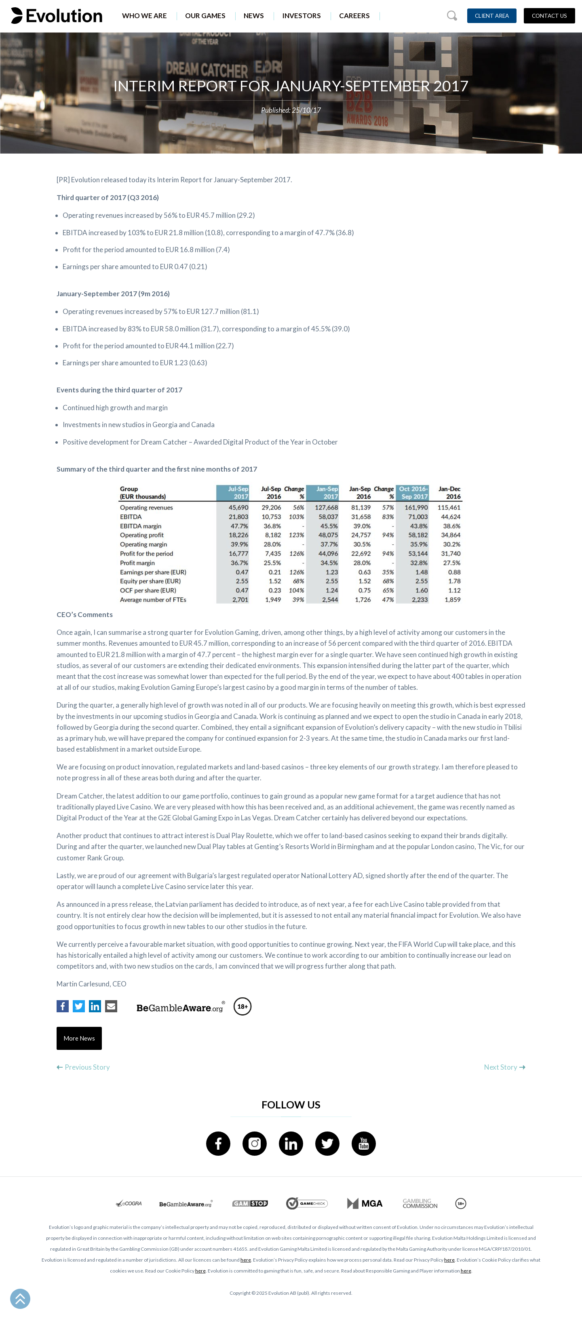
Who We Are (144, 15)
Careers (354, 15)
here (245, 1260)
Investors (301, 15)
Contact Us (549, 16)
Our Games (205, 15)
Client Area (492, 16)
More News (79, 1038)
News (254, 15)
